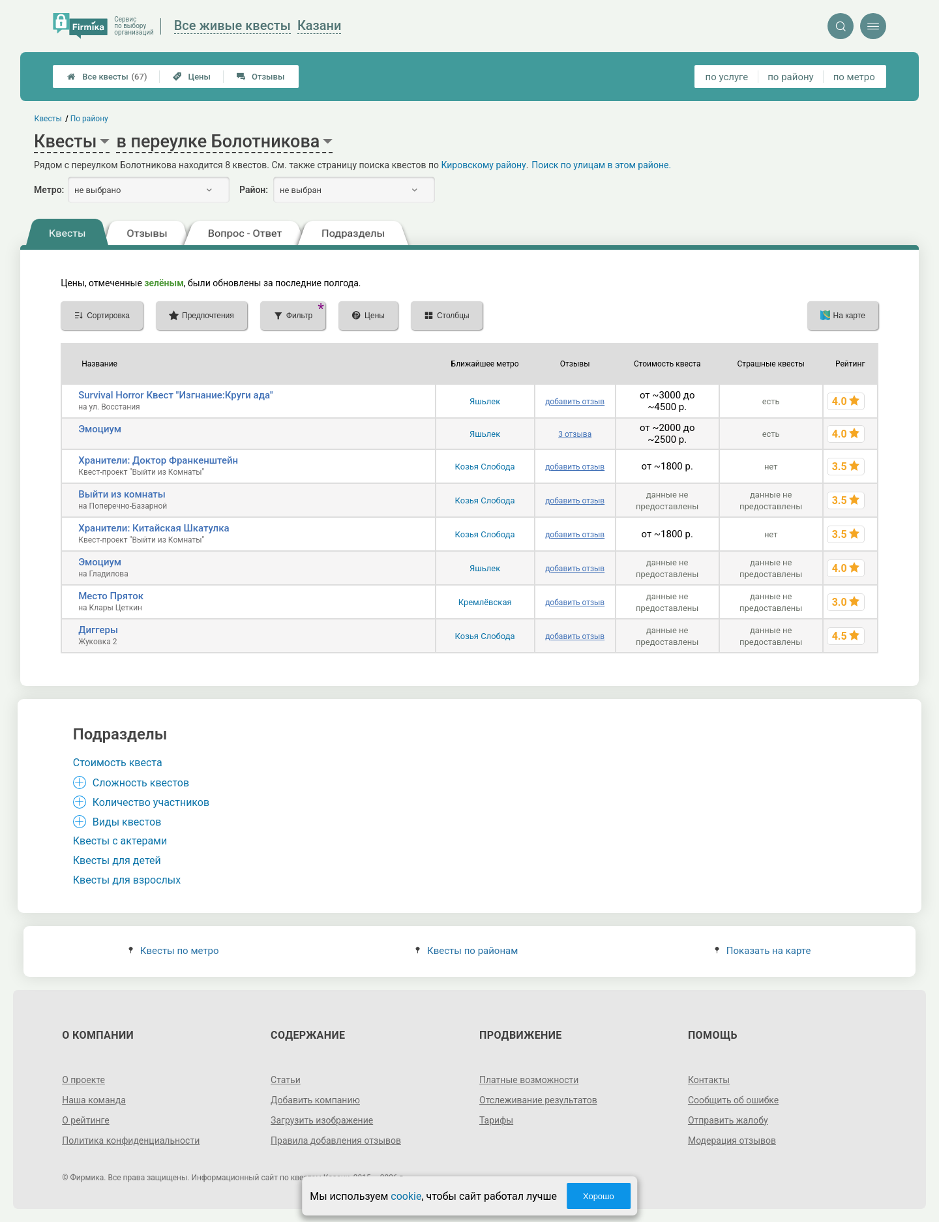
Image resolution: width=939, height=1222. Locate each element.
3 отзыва (574, 434)
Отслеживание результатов (538, 1100)
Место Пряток (110, 596)
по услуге (727, 77)
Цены (192, 77)
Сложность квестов (141, 783)
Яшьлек (485, 401)
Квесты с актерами (120, 841)
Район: (253, 190)
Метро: (49, 190)
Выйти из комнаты (122, 494)
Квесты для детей (117, 860)
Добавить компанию (315, 1100)
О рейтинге (86, 1120)
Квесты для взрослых (127, 880)
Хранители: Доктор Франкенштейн (158, 460)
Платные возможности (528, 1080)
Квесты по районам (466, 951)
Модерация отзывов (732, 1140)
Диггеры (98, 630)
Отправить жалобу (728, 1120)
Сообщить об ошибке (733, 1100)
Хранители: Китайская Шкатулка (153, 528)
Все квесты (107, 77)
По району (89, 118)
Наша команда (94, 1100)
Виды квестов (127, 822)
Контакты (709, 1080)
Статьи (286, 1080)
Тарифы (496, 1120)
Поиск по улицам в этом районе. (601, 165)
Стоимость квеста (117, 762)
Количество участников (151, 802)
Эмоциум (99, 429)
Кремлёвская (485, 602)
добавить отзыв (574, 401)
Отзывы (260, 77)
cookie (406, 1196)
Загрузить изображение (322, 1120)
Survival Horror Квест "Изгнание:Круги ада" (175, 395)
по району (790, 77)
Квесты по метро (173, 951)
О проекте (83, 1080)
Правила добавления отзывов (336, 1140)
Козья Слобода (485, 466)
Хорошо (598, 1196)
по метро (854, 77)
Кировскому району (483, 165)
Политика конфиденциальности (131, 1140)
